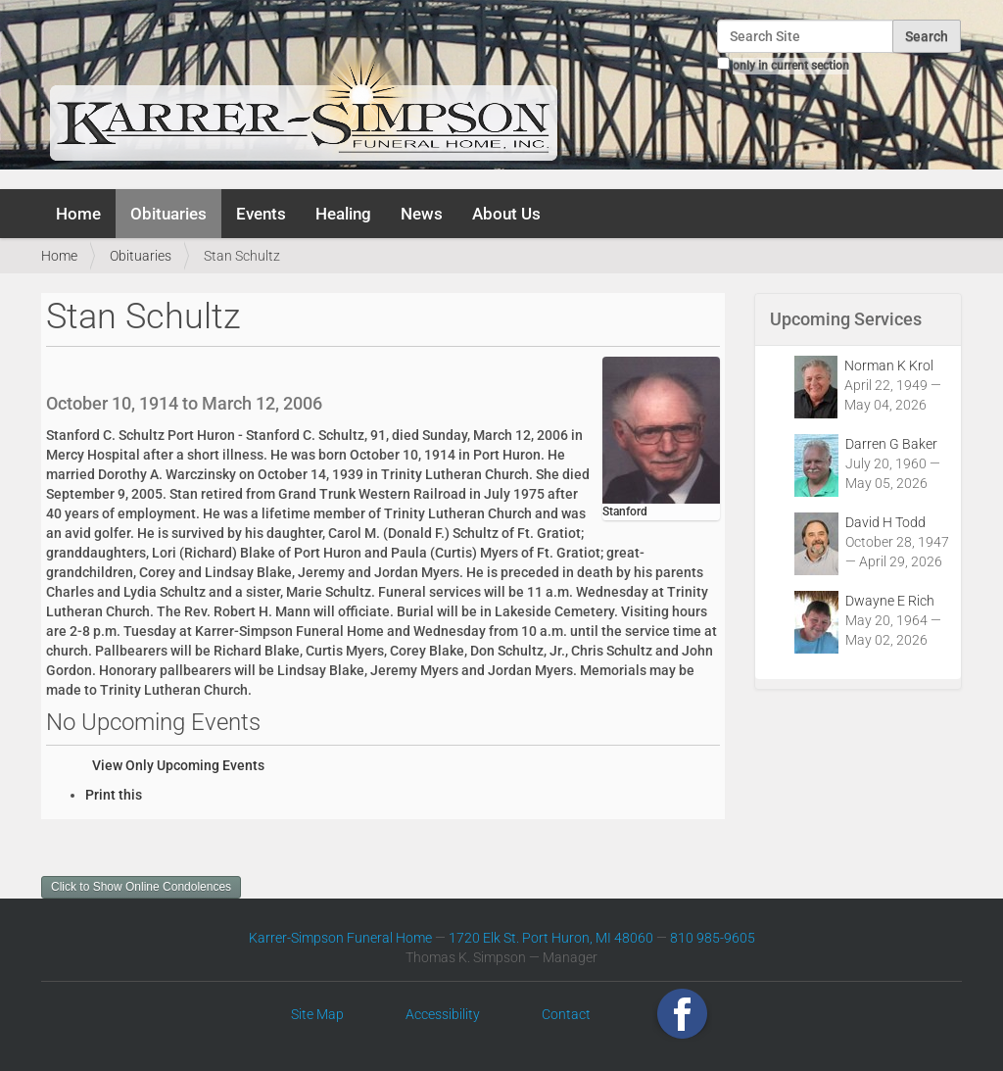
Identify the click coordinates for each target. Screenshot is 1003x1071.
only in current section (791, 66)
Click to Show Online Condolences (141, 887)
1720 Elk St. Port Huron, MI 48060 (551, 938)
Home (78, 213)
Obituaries (168, 213)
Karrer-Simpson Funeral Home (340, 938)
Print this (113, 795)
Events (261, 213)
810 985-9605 (712, 938)
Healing (343, 213)
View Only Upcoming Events (178, 765)
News (422, 213)
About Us (506, 213)
